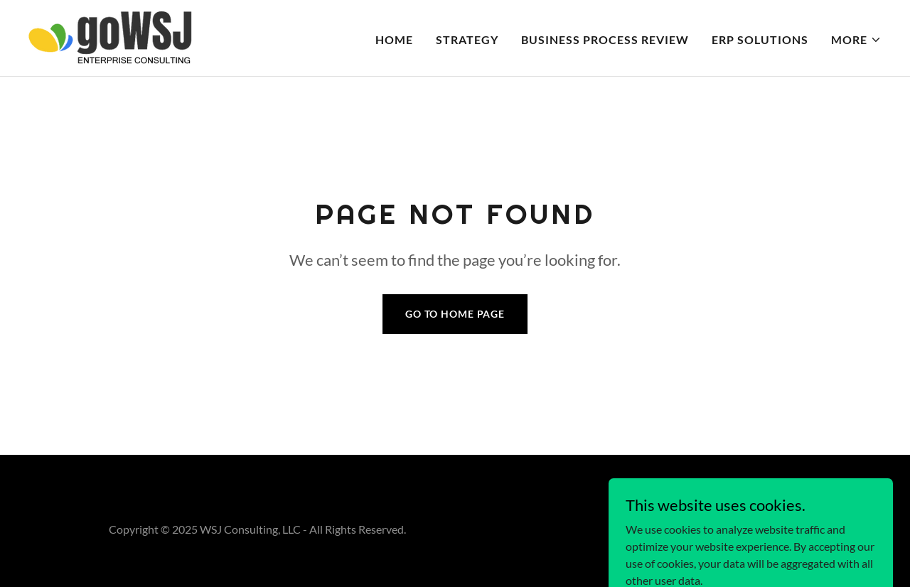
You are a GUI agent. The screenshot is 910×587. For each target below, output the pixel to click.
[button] (856, 39)
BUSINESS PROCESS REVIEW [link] (605, 39)
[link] (110, 36)
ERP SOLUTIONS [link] (760, 39)
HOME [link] (394, 39)
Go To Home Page (455, 314)
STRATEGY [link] (467, 39)
